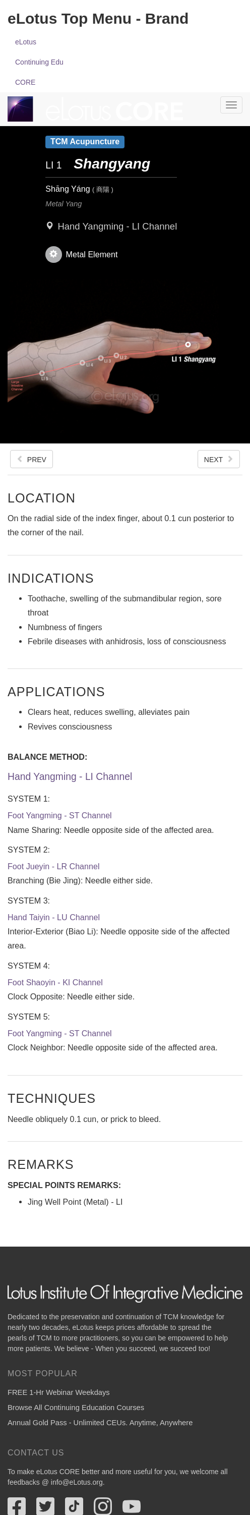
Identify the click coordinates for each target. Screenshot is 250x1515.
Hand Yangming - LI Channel (117, 226)
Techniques (52, 1098)
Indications (51, 578)
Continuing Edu (39, 62)
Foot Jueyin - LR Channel (54, 866)
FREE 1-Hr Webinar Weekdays (59, 1392)
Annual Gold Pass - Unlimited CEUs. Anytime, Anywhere (100, 1423)
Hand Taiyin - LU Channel (54, 917)
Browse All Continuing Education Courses (76, 1408)
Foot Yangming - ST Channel (60, 815)
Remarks (41, 1164)
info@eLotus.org (77, 1482)
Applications (56, 691)
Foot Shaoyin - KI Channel (55, 982)
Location (42, 497)
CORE (25, 82)
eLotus (25, 42)
